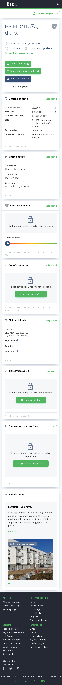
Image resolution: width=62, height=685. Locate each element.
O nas (32, 628)
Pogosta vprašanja (38, 639)
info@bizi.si (12, 661)
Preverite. (13, 531)
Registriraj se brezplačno (30, 463)
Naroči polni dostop (31, 399)
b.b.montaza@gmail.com (40, 48)
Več (55, 426)
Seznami (6, 654)
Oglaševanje (8, 636)
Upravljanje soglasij (39, 647)
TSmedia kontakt (37, 636)
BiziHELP (34, 613)
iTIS (35, 681)
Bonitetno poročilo (20, 78)
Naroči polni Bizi (10, 628)
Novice (33, 602)
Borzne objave (36, 605)
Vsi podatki (51, 98)
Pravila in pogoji (37, 643)
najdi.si (26, 681)
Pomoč (33, 632)
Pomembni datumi (38, 620)
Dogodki (34, 616)
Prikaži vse (51, 370)
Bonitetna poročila (11, 639)
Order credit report (12, 643)
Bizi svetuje (35, 609)
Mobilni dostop (10, 647)
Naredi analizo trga (11, 605)
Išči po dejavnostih (11, 602)
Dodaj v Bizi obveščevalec (23, 71)
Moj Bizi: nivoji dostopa (13, 632)
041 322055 (14, 48)
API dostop (8, 650)
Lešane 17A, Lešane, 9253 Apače (25, 43)
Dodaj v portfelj (18, 63)
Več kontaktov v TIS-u (21, 53)
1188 (43, 681)
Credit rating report (20, 86)
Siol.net (16, 681)
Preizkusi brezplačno (30, 294)
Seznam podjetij (10, 609)
